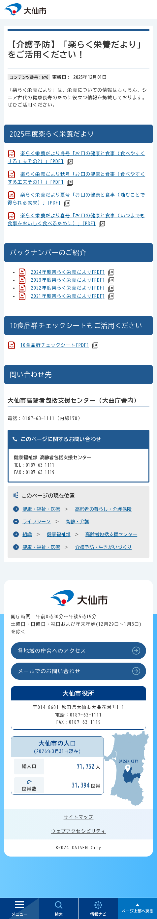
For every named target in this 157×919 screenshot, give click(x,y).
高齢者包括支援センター (111, 534)
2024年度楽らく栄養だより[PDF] (68, 272)
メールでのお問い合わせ (49, 671)
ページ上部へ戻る (137, 911)
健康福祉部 (58, 534)
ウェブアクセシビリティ (78, 831)
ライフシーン (36, 521)
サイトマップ (79, 817)
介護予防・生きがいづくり (103, 547)
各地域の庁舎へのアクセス (52, 650)
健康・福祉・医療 (41, 509)
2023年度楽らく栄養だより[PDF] (68, 280)
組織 (27, 534)
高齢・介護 (77, 521)
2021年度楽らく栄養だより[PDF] (68, 296)
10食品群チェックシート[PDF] (54, 345)
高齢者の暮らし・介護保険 (103, 509)
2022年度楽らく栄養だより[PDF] (68, 288)
